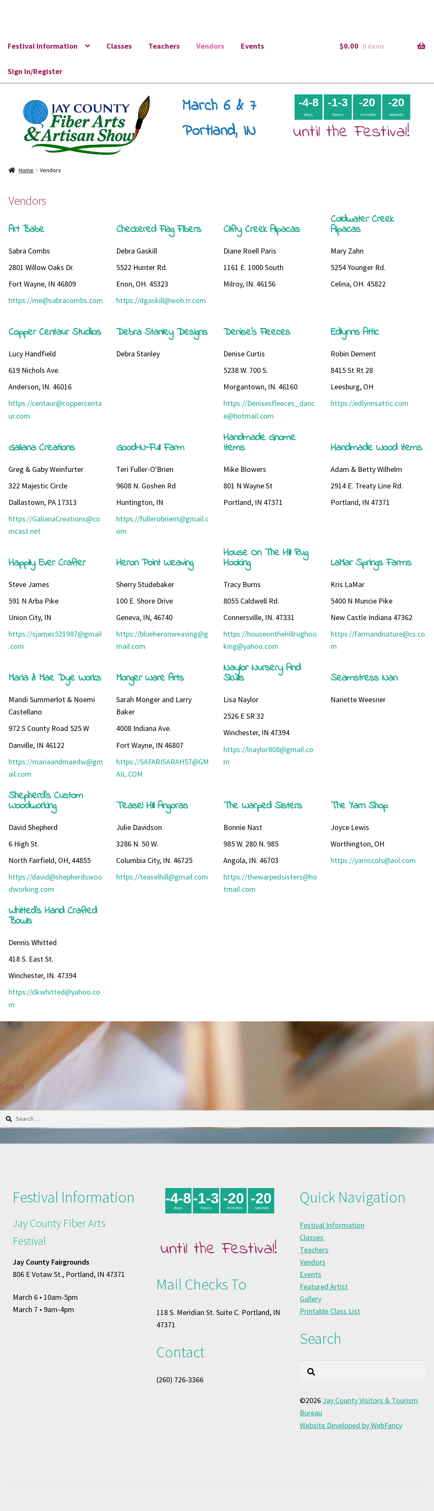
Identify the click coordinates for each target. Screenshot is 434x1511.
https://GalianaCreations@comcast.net (54, 525)
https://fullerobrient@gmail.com (162, 525)
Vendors (210, 46)
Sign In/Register (35, 71)
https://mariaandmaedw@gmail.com (55, 768)
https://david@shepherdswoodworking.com (55, 883)
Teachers (164, 46)
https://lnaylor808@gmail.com (268, 755)
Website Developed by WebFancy (351, 1425)
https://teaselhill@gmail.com (162, 877)
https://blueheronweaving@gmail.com (162, 640)
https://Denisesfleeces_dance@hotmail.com (268, 409)
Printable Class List (330, 1311)
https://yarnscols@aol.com (373, 860)
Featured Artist (324, 1286)
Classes (119, 46)
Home (26, 170)
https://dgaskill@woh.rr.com (161, 300)
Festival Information (43, 46)
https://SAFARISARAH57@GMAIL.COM (162, 768)
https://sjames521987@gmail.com (55, 640)
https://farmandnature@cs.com (378, 640)
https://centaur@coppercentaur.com (55, 409)
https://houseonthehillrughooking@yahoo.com (270, 640)
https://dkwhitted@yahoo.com (54, 998)
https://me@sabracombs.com (55, 300)
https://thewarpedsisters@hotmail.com (270, 883)
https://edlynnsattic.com (370, 403)
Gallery (310, 1299)
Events (252, 46)
